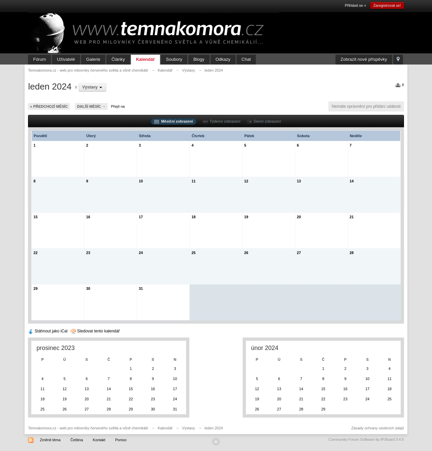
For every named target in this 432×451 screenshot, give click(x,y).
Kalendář (145, 59)
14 (352, 181)
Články (118, 59)
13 (299, 181)
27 (299, 253)
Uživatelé (66, 59)
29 (35, 288)
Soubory (174, 59)
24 (141, 253)
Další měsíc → (91, 106)
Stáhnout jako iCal (48, 331)
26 (246, 253)
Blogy (199, 59)
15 (35, 217)
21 (352, 217)
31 (141, 288)
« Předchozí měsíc (49, 106)
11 (193, 181)
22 (35, 253)
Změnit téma (50, 440)
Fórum (39, 59)
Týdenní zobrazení (221, 121)
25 (193, 253)
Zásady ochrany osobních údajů (377, 428)
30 (88, 288)
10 (141, 181)
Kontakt (99, 440)
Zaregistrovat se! (387, 5)
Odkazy (223, 59)
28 (352, 253)
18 (193, 217)
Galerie (93, 59)
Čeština (76, 440)
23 (88, 253)
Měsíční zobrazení (173, 121)
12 (246, 181)
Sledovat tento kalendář (95, 331)
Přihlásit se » (355, 5)
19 (246, 217)
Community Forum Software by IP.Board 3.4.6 (366, 439)
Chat (246, 59)
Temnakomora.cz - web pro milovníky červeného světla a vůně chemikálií (88, 428)
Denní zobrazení (264, 121)
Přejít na (118, 106)
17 (141, 217)
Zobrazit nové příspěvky (364, 59)
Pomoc (121, 440)
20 (299, 217)
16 (88, 217)
